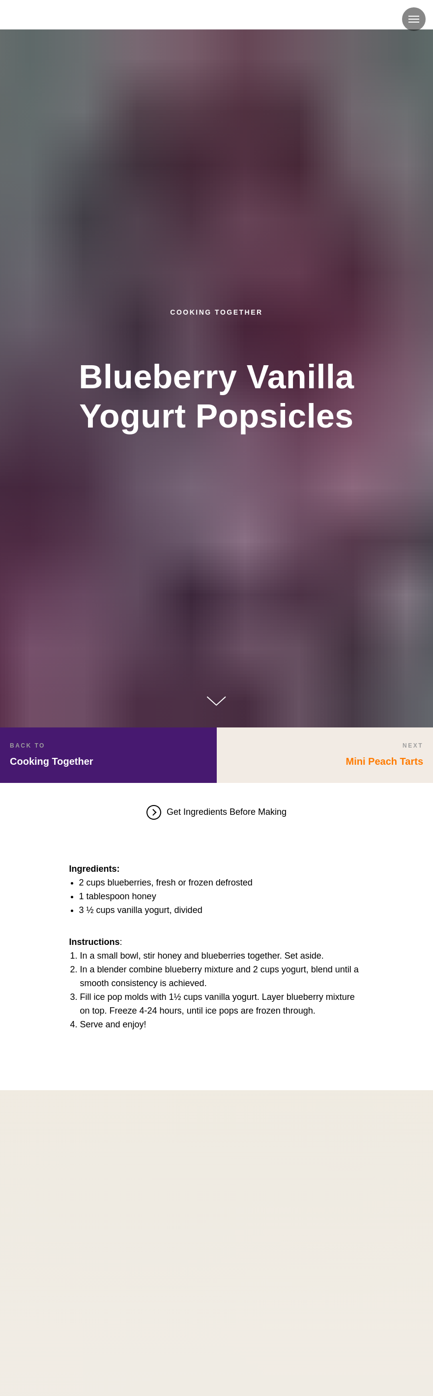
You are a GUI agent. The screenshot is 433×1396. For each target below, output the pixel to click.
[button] (216, 813)
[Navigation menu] (413, 19)
